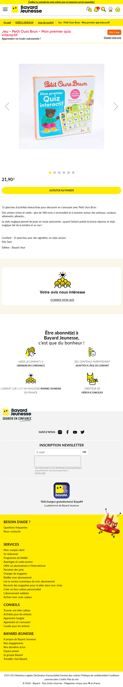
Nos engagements (13, 643)
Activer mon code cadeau (18, 597)
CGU (12, 675)
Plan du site (73, 679)
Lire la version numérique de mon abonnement (29, 581)
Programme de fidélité (16, 557)
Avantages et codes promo (18, 561)
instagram (60, 432)
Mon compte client (14, 550)
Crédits (62, 679)
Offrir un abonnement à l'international (24, 565)
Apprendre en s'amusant (17, 622)
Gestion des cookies (70, 675)
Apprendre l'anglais (14, 618)
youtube (75, 432)
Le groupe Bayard (13, 654)
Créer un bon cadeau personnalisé (22, 589)
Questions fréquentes (15, 527)
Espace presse (11, 651)
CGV (6, 675)
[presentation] (58, 461)
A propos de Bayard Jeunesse (20, 639)
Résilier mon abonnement (18, 577)
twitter (82, 432)
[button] (110, 9)
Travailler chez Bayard (15, 658)
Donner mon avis (112, 37)
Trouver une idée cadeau (17, 610)
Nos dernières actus (14, 647)
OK (84, 452)
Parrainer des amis (14, 569)
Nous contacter (12, 531)
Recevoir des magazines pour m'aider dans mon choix (33, 585)
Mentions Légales (24, 675)
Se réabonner (11, 553)
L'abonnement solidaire (16, 593)
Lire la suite (40, 473)
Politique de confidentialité (94, 675)
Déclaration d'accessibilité (47, 675)
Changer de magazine (15, 573)
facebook (67, 432)
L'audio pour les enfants (17, 626)
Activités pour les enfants (17, 614)
